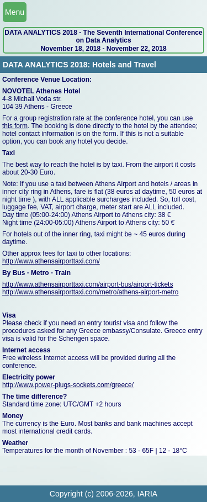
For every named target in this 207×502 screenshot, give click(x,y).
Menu (14, 12)
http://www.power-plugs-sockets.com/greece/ (68, 385)
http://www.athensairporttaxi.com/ (51, 261)
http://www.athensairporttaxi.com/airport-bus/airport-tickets (87, 284)
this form (15, 126)
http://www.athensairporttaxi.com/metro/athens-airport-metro (90, 292)
